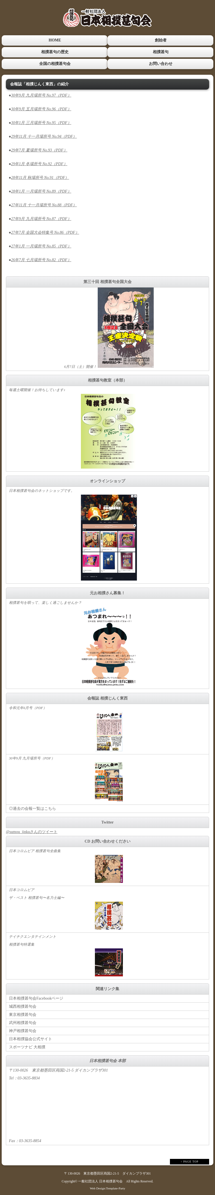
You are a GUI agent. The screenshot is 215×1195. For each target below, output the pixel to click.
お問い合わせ (160, 63)
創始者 (160, 40)
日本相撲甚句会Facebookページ (36, 998)
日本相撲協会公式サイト (30, 1038)
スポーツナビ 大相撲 (27, 1046)
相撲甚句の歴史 (54, 52)
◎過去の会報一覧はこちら (32, 808)
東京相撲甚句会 (22, 1014)
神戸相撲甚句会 (22, 1030)
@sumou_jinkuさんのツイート (31, 831)
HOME (54, 40)
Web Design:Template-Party (107, 1187)
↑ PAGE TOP (189, 1161)
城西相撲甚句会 (22, 1006)
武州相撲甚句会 (22, 1022)
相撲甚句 (160, 52)
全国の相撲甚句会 (54, 63)
